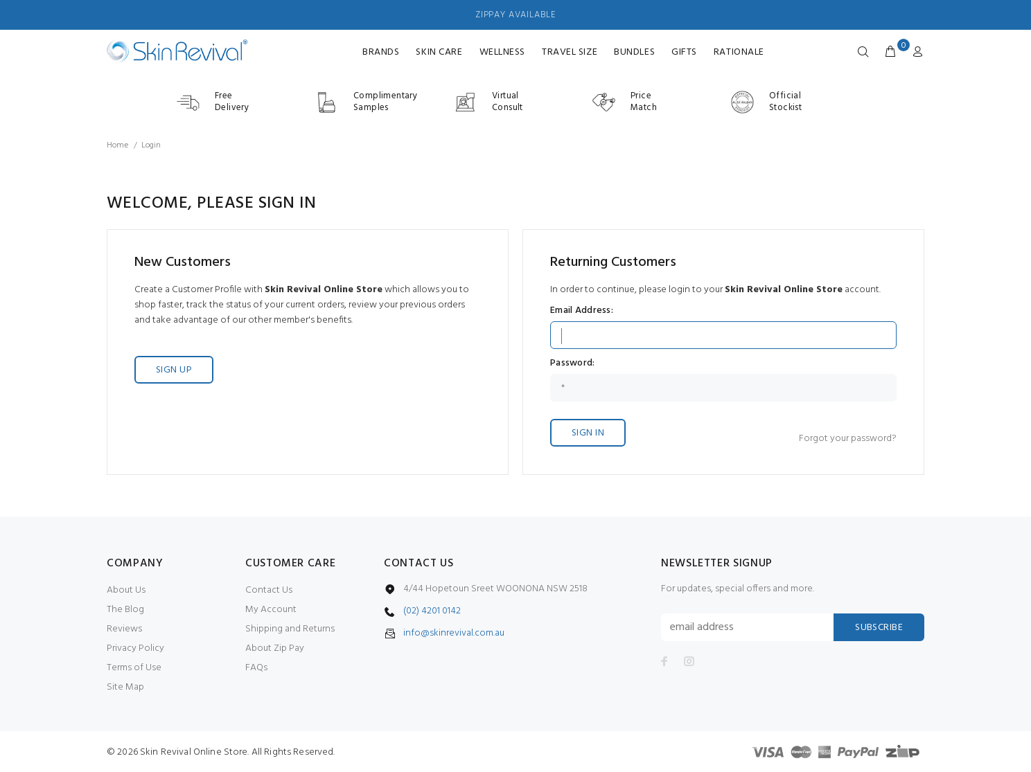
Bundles (634, 52)
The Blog (125, 610)
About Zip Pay (274, 648)
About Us (126, 590)
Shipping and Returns (290, 629)
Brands (380, 52)
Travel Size (569, 52)
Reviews (124, 629)
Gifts (684, 52)
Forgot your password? (848, 439)
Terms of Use (134, 668)
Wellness (502, 52)
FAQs (256, 668)
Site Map (125, 687)
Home (117, 145)
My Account (271, 610)
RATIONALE (739, 52)
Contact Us (268, 590)
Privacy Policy (135, 648)
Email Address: (581, 310)
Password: (572, 363)
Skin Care (439, 52)
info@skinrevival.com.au (453, 633)
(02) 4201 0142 (432, 611)
